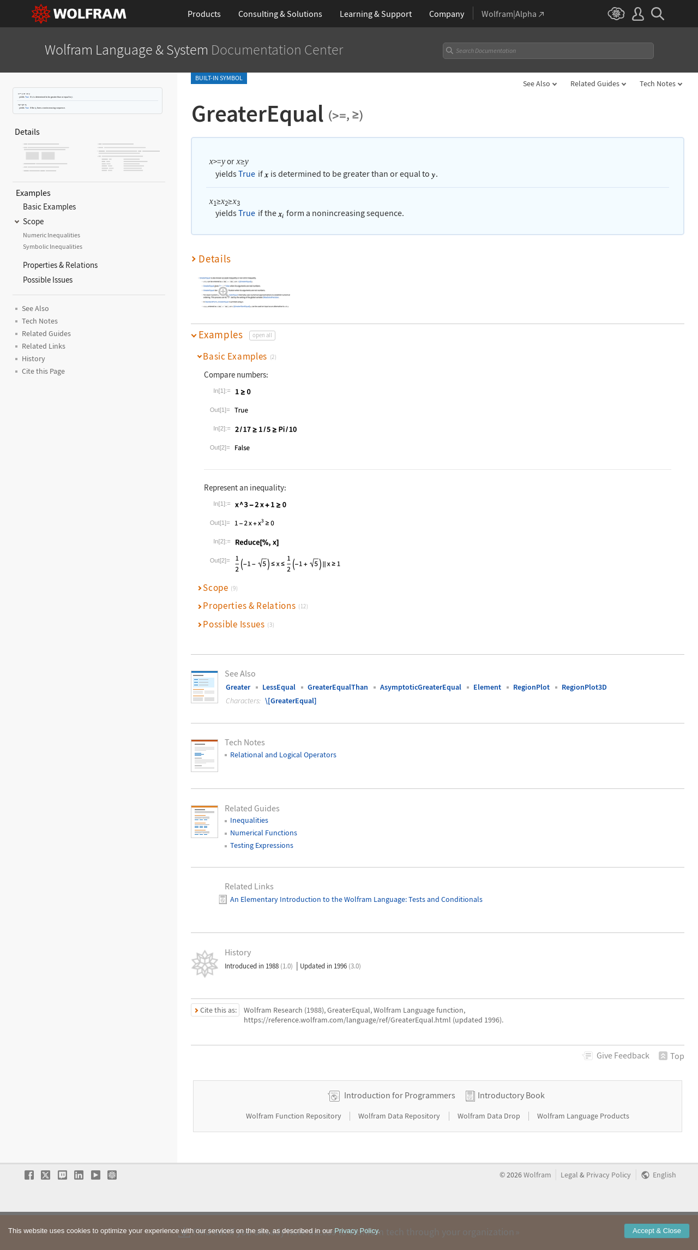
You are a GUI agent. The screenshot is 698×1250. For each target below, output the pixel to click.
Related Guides (594, 83)
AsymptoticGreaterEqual (420, 687)
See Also (536, 83)
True (27, 96)
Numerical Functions (263, 833)
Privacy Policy (608, 1210)
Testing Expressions (261, 845)
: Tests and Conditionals (444, 899)
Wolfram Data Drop (490, 1151)
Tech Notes (658, 83)
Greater (238, 687)
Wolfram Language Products (583, 1151)
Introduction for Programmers (399, 1130)
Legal (569, 1210)
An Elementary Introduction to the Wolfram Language (317, 899)
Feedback (623, 1055)
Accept (657, 1235)
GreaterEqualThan (338, 687)
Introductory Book (511, 1130)
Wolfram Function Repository (294, 1151)
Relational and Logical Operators (283, 754)
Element (487, 687)
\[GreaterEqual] (291, 700)
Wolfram (537, 1210)
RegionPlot (531, 687)
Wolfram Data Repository (400, 1151)
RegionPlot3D (584, 687)
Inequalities (249, 820)
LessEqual (279, 687)
